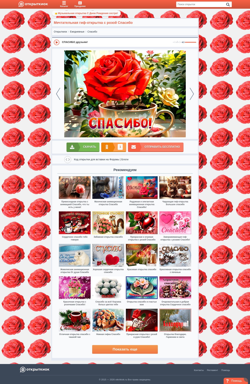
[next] (192, 93)
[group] (125, 42)
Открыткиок (60, 31)
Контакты (199, 370)
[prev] (58, 93)
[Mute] (183, 42)
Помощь (225, 370)
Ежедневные (77, 31)
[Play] (56, 42)
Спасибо (92, 31)
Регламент (212, 370)
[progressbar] (190, 42)
